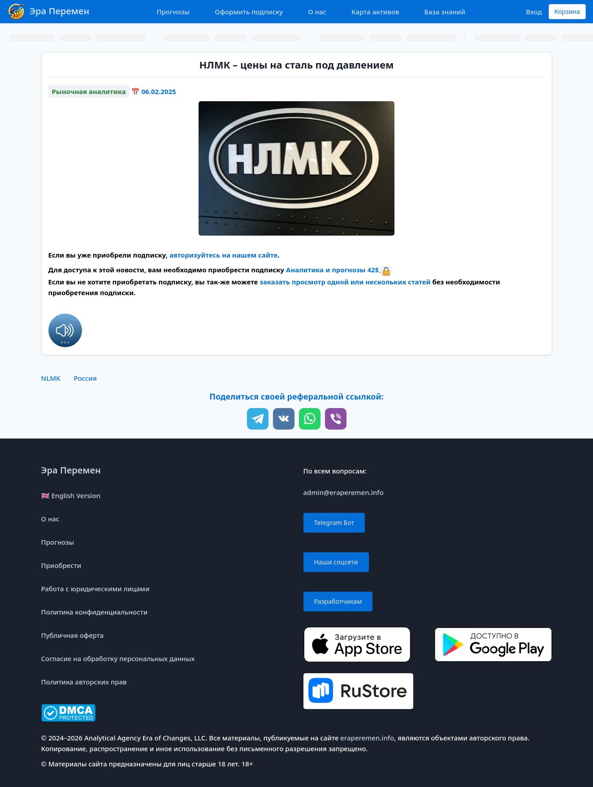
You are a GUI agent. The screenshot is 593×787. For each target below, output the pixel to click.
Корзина (567, 11)
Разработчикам (338, 601)
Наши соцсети (336, 562)
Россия (85, 378)
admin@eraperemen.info (343, 492)
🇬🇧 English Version (70, 495)
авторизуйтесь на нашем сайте (223, 254)
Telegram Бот (334, 522)
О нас (317, 11)
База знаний (445, 11)
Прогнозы (173, 11)
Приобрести (61, 565)
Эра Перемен (71, 470)
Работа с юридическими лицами (95, 588)
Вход (533, 11)
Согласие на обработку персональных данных (118, 658)
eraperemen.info (367, 737)
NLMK (51, 378)
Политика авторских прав (84, 681)
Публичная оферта (72, 635)
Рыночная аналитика (89, 91)
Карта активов (375, 11)
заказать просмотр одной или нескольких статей (345, 281)
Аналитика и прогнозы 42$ (332, 269)
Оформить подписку (249, 11)
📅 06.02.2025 (153, 91)
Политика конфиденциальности (94, 611)
